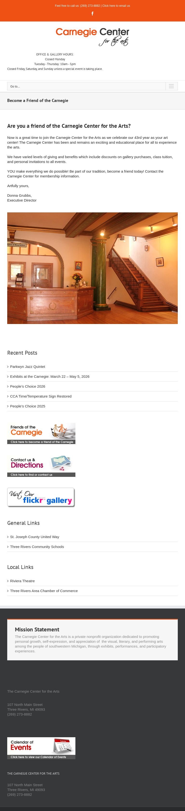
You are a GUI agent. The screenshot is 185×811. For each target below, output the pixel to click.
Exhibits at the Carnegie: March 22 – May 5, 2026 (49, 376)
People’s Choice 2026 (27, 386)
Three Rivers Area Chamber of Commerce (44, 591)
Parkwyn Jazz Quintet (27, 367)
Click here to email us (116, 5)
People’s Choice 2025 (27, 406)
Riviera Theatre (22, 581)
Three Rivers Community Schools (37, 547)
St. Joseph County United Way (34, 537)
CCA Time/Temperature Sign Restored (41, 396)
